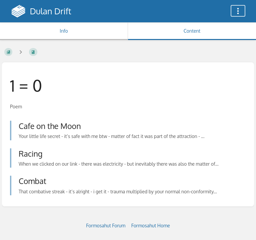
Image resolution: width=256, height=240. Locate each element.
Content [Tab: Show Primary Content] (192, 31)
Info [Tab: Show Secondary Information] (64, 31)
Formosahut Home (150, 225)
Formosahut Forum (105, 225)
